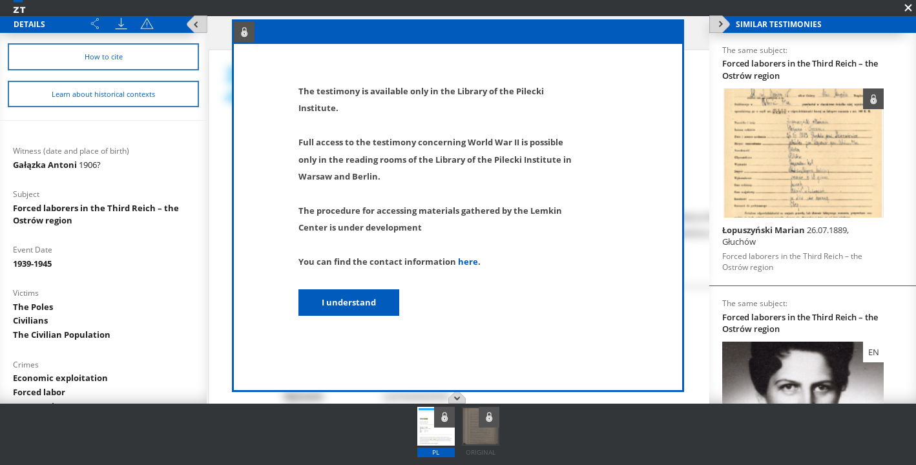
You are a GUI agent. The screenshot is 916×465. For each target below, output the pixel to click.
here (468, 261)
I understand (349, 302)
